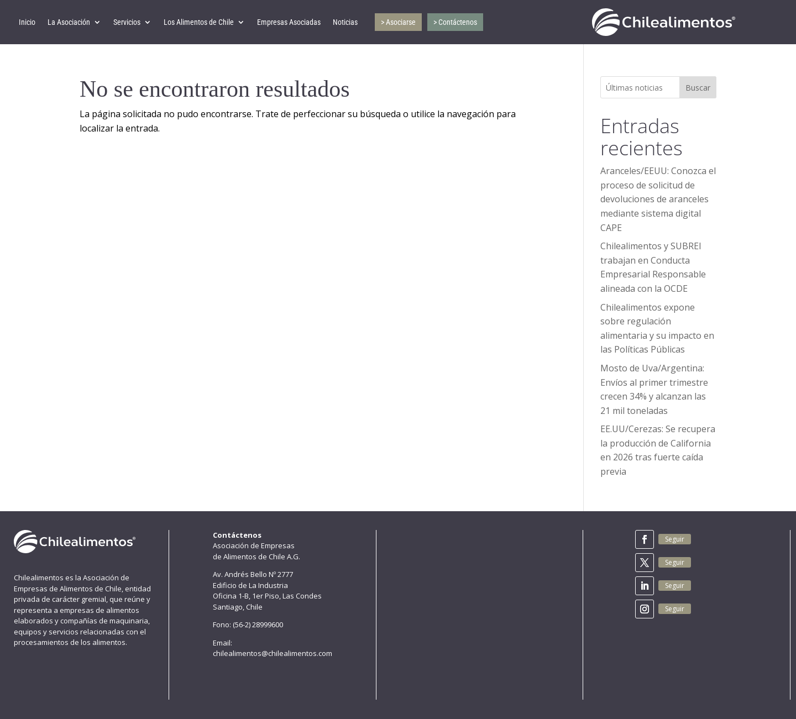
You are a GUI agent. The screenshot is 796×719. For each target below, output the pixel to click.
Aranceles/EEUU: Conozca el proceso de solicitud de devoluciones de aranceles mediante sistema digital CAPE (658, 199)
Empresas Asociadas (289, 22)
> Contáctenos (455, 22)
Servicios (126, 22)
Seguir (674, 539)
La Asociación (69, 22)
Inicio (27, 22)
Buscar (697, 87)
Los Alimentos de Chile (199, 22)
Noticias (345, 22)
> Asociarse (398, 22)
